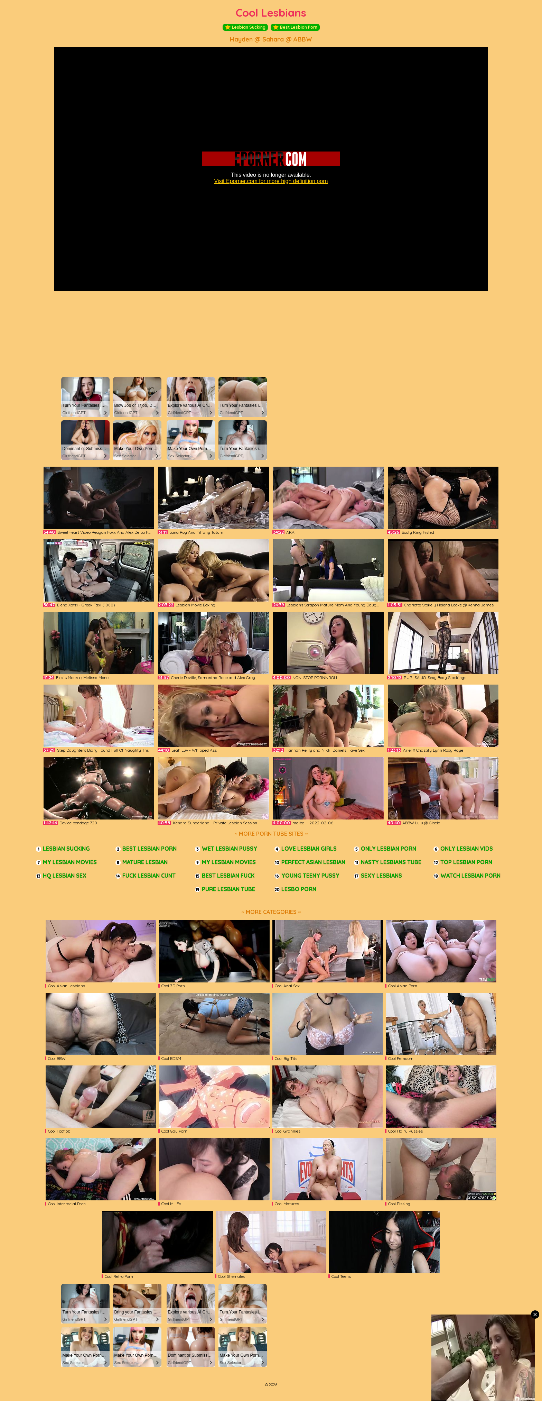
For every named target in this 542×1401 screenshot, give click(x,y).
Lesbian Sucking (245, 27)
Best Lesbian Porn (295, 27)
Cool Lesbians (271, 12)
